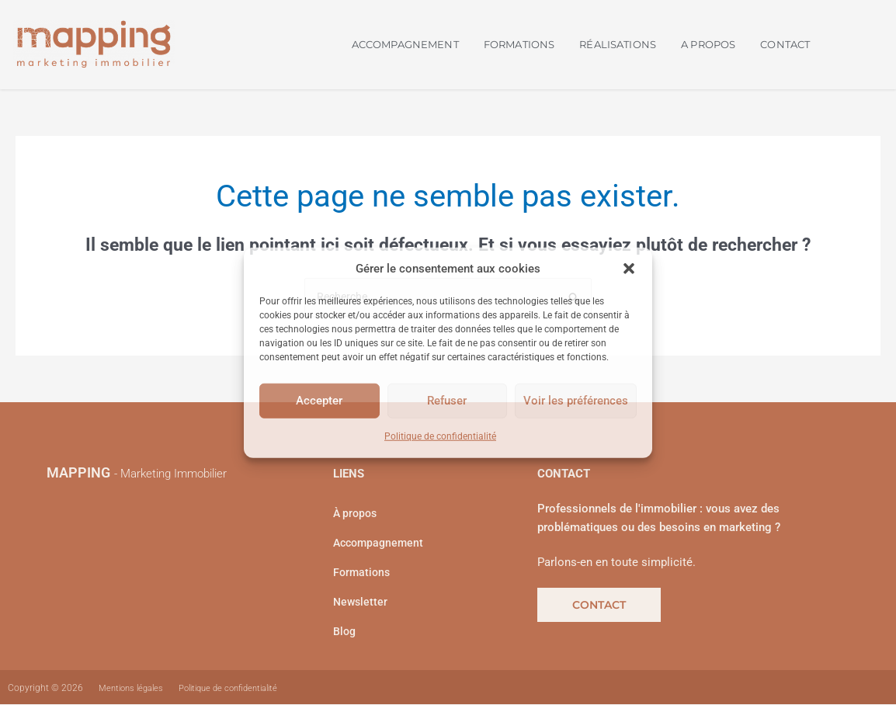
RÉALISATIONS (617, 44)
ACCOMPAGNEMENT (405, 44)
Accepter (319, 401)
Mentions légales (133, 688)
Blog (345, 633)
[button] (629, 268)
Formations (363, 574)
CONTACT (785, 44)
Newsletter (361, 603)
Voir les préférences (575, 401)
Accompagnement (381, 544)
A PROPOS (708, 44)
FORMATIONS (519, 44)
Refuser (447, 401)
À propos (356, 515)
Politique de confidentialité (440, 436)
